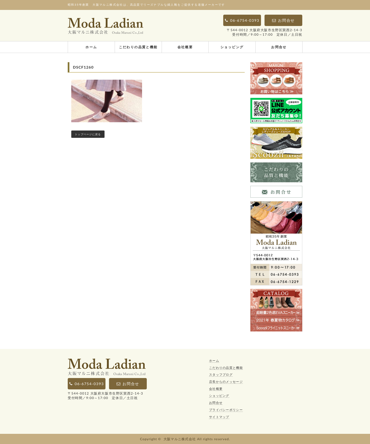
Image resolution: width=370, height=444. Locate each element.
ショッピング (232, 47)
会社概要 (185, 47)
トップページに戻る (88, 134)
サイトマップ (219, 417)
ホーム (91, 47)
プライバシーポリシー (226, 410)
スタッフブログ (221, 374)
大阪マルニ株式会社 (180, 439)
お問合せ (279, 47)
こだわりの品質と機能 (138, 47)
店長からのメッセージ (226, 381)
